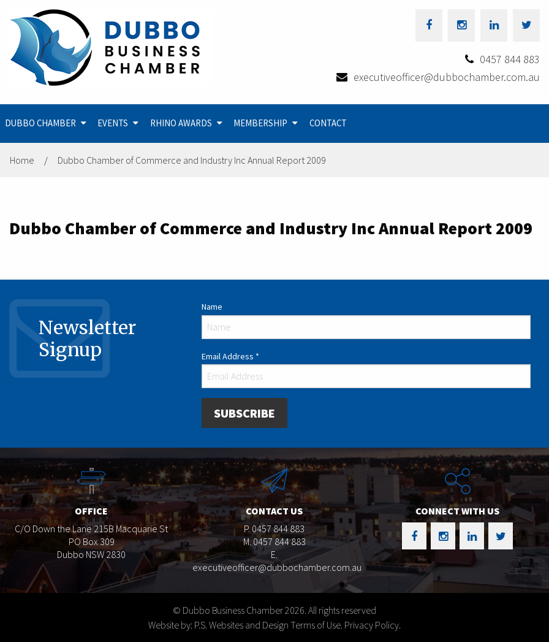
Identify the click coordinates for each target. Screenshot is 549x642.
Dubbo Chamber (40, 123)
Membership (260, 123)
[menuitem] (46, 123)
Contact (328, 123)
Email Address (230, 356)
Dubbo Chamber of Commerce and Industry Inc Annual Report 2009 (192, 160)
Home (22, 160)
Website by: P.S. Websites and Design (218, 625)
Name (212, 306)
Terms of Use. (316, 625)
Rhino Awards (181, 123)
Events (112, 123)
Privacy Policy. (372, 625)
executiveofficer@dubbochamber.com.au (447, 77)
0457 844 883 (510, 59)
